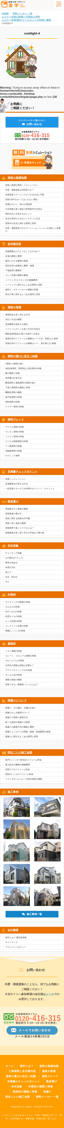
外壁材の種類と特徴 (40, 1086)
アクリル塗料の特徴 (14, 429)
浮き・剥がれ (11, 579)
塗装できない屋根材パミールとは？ (21, 686)
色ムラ (8, 574)
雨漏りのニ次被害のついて (17, 714)
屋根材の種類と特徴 (25, 1091)
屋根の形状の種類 (13, 681)
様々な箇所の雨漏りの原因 (17, 724)
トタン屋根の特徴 (13, 653)
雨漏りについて (17, 702)
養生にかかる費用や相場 (16, 263)
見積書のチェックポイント (23, 1081)
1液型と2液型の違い (14, 365)
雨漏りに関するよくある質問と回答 (21, 738)
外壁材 (12, 596)
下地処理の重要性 (13, 272)
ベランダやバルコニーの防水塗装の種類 (23, 781)
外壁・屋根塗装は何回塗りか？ (19, 192)
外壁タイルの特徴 (13, 618)
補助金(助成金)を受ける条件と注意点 (22, 335)
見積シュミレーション (15, 481)
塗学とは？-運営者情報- (16, 939)
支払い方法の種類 (13, 321)
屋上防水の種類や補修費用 (17, 766)
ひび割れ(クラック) (14, 560)
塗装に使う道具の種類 (15, 525)
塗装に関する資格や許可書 (17, 520)
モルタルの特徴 (12, 609)
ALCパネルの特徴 (13, 613)
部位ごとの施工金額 (20, 754)
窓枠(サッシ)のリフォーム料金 (19, 776)
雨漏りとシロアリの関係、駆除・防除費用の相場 (27, 733)
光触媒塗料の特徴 (13, 453)
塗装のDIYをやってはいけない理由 (21, 201)
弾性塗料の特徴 (12, 404)
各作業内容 (14, 245)
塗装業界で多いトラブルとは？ (19, 530)
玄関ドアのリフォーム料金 (17, 771)
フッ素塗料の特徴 (13, 448)
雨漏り (47, 1091)
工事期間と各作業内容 (22, 1071)
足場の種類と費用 (13, 258)
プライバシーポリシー (15, 949)
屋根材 (12, 645)
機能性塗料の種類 (13, 394)
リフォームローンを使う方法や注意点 (22, 331)
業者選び (13, 503)
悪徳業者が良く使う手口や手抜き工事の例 (24, 534)
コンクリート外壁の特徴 (16, 628)
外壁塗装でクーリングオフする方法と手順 (24, 196)
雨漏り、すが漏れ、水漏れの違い (20, 710)
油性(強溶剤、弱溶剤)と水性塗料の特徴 (23, 370)
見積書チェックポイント (23, 473)
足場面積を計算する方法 (16, 485)
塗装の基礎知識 (17, 179)
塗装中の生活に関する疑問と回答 (20, 225)
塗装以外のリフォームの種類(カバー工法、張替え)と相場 (31, 340)
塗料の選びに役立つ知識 (23, 358)
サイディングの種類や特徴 (17, 604)
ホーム (10, 1066)
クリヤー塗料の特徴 (14, 408)
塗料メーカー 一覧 (47, 1096)
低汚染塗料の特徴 (13, 399)
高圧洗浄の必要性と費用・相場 (19, 267)
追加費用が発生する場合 (16, 326)
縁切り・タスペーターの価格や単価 (21, 291)
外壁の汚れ (10, 569)
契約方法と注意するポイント (18, 216)
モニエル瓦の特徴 (13, 677)
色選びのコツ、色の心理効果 (18, 206)
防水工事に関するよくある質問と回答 (22, 296)
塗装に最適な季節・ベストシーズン (21, 187)
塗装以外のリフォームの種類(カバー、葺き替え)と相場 (30, 345)
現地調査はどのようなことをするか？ (22, 253)
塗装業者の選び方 (13, 515)
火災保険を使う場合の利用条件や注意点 (23, 211)
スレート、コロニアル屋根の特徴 (20, 657)
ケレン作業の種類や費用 (16, 277)
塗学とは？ (26, 1066)
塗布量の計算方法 (13, 380)
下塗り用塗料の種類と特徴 (17, 389)
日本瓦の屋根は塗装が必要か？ (19, 667)
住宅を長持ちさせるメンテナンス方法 (22, 220)
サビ (7, 583)
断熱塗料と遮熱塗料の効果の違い (20, 384)
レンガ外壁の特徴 (13, 623)
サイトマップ (11, 944)
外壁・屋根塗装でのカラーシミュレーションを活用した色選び (33, 231)
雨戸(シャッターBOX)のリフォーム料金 (23, 762)
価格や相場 (14, 309)
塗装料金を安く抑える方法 (17, 316)
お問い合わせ (32, 124)
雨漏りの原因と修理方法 (16, 719)
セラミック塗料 (12, 457)
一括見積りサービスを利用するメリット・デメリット (29, 490)
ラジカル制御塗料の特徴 (16, 443)
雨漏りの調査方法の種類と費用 (19, 729)
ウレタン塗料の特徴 (14, 433)
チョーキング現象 (13, 555)
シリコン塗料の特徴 (14, 438)
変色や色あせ (11, 564)
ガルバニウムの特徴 (14, 662)
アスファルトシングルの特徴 (18, 672)
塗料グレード (16, 421)
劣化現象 (13, 547)
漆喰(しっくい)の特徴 (15, 632)
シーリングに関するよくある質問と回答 (23, 286)
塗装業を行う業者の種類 (16, 511)
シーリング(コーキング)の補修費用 (21, 282)
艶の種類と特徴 (12, 375)
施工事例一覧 (32, 916)
